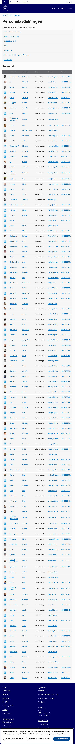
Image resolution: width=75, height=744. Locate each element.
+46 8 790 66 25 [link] (66, 324)
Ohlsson (12, 454)
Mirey (24, 257)
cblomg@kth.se (53, 108)
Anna (24, 402)
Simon (24, 87)
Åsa (23, 324)
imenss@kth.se (53, 588)
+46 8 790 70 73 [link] (66, 241)
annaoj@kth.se (53, 470)
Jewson (12, 324)
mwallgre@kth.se (53, 636)
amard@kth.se (53, 402)
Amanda (25, 303)
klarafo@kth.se (53, 210)
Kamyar (24, 677)
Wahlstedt (13, 625)
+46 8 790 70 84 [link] (66, 511)
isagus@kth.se (53, 246)
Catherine (25, 77)
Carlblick (13, 151)
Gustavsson (13, 241)
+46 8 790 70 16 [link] (66, 156)
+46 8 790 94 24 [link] (66, 146)
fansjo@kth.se (53, 567)
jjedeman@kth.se (53, 319)
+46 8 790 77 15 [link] (66, 151)
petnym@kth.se (53, 444)
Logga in (69, 2)
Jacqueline (26, 340)
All (10, 82)
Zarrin (12, 677)
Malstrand (13, 397)
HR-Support (8, 50)
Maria (24, 184)
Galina (24, 572)
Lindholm (13, 371)
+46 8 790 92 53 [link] (66, 376)
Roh (23, 490)
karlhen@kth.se (53, 277)
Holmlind (13, 293)
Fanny (24, 567)
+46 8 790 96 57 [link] (66, 480)
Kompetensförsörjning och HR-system (17, 55)
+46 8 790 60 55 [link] (66, 392)
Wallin (12, 641)
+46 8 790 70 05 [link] (66, 141)
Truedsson (13, 610)
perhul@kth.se (53, 485)
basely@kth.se (53, 97)
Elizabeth (25, 82)
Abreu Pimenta (15, 77)
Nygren (12, 433)
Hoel (11, 288)
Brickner (12, 130)
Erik (23, 361)
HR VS (6, 46)
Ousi (11, 480)
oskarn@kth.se (53, 418)
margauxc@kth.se (53, 146)
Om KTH (5, 702)
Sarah (24, 350)
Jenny (24, 319)
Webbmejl (41, 702)
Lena (24, 651)
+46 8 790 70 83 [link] (66, 418)
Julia (24, 506)
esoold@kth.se (53, 577)
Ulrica (24, 496)
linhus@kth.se (53, 309)
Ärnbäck (12, 87)
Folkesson (13, 210)
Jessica (24, 610)
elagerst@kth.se (53, 355)
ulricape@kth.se (53, 496)
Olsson (12, 475)
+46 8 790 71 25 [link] (66, 620)
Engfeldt (12, 179)
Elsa (23, 577)
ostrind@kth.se (53, 582)
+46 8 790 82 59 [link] (66, 413)
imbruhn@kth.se (53, 136)
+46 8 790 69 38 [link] (66, 529)
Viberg (12, 615)
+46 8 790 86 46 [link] (66, 136)
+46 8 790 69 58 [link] (66, 496)
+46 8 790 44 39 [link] (66, 407)
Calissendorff (14, 146)
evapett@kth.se (53, 501)
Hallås (12, 252)
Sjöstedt (12, 555)
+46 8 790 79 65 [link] (66, 672)
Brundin (12, 141)
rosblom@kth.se (53, 529)
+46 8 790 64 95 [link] (66, 449)
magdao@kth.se (53, 480)
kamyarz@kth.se (53, 677)
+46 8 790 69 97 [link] (66, 534)
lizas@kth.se (52, 555)
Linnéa (24, 309)
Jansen (12, 314)
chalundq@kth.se (53, 387)
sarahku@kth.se (53, 350)
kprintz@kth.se (53, 511)
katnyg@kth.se (53, 433)
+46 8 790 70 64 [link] (66, 657)
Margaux (25, 146)
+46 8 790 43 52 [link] (66, 561)
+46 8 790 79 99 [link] (66, 605)
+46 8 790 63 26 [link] (66, 194)
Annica (24, 215)
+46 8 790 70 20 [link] (66, 210)
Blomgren (13, 108)
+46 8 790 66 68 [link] (66, 355)
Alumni (4, 709)
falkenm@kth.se (53, 200)
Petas (11, 490)
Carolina (25, 465)
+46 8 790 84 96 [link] (66, 179)
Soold (12, 577)
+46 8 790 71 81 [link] (66, 262)
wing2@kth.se (53, 672)
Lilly (23, 179)
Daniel (24, 631)
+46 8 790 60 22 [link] (66, 267)
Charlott (25, 387)
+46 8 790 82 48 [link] (66, 610)
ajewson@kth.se (53, 324)
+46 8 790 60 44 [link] (66, 257)
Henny (24, 549)
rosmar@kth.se (53, 657)
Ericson (12, 189)
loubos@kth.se (53, 119)
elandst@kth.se (53, 361)
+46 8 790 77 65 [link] (66, 236)
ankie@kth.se (52, 141)
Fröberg (12, 215)
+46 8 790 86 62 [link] (66, 501)
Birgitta (24, 113)
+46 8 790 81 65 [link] (66, 555)
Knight (12, 340)
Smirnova (13, 572)
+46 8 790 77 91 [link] (66, 517)
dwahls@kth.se (53, 631)
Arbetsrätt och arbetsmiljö (12, 32)
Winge (12, 672)
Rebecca (25, 376)
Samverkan (6, 698)
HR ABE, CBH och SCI (11, 36)
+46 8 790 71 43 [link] (66, 125)
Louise (24, 119)
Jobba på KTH (43, 724)
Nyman (12, 444)
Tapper (12, 594)
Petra (24, 534)
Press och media (43, 728)
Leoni (11, 366)
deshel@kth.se (53, 272)
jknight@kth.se (53, 340)
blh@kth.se (52, 283)
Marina (24, 335)
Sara (23, 366)
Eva (23, 125)
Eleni (24, 439)
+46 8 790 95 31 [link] (66, 283)
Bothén (12, 125)
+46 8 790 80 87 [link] (66, 646)
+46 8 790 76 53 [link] (66, 636)
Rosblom (13, 529)
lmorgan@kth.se (53, 413)
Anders (24, 314)
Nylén (12, 439)
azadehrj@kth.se (53, 523)
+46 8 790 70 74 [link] (66, 423)
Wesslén (12, 657)
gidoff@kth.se (53, 226)
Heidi (24, 449)
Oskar (24, 418)
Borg (11, 113)
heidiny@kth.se (53, 449)
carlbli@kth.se (53, 151)
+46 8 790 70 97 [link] (66, 87)
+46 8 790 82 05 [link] (66, 465)
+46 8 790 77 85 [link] (66, 677)
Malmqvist (13, 392)
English (62, 8)
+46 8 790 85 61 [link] (66, 252)
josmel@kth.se (53, 407)
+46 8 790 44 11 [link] (66, 82)
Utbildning (6, 691)
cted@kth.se (52, 600)
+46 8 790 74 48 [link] (66, 433)
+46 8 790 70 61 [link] (66, 631)
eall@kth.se (52, 82)
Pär (23, 189)
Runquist (13, 539)
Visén (11, 620)
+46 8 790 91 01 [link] (66, 567)
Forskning (5, 694)
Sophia (24, 103)
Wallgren (13, 636)
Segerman (13, 544)
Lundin (12, 381)
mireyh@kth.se (53, 257)
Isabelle (25, 246)
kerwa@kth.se (53, 646)
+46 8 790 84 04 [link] (66, 161)
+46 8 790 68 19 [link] (66, 298)
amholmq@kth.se (53, 303)
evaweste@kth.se (53, 662)
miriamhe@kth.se (53, 267)
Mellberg (13, 407)
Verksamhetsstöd (12, 15)
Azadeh (25, 523)
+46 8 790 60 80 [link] (66, 108)
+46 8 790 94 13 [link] (66, 77)
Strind (12, 582)
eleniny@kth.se (53, 439)
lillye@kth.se (52, 179)
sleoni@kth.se (53, 366)
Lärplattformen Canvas (46, 698)
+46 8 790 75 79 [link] (66, 288)
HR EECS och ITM (10, 41)
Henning (12, 277)
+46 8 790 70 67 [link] (66, 588)
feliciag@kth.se (53, 236)
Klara (24, 210)
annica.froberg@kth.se (53, 215)
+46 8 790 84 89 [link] (66, 402)
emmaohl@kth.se (53, 454)
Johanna (25, 151)
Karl (23, 277)
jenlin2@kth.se (53, 371)
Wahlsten (13, 631)
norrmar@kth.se (53, 428)
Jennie (24, 194)
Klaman (12, 335)
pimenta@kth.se (53, 77)
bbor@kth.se (52, 113)
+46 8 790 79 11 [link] (66, 167)
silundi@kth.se (53, 381)
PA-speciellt (8, 59)
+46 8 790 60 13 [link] (66, 103)
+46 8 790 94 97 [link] (66, 544)
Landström (13, 361)
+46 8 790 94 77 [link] (66, 220)
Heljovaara (13, 267)
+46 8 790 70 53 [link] (66, 173)
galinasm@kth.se (53, 572)
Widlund (12, 667)
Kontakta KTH (43, 720)
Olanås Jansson (15, 470)
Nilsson (12, 423)
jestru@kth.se (52, 610)
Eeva (24, 355)
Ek (10, 161)
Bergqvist (13, 103)
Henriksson (13, 283)
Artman (12, 92)
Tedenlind (13, 600)
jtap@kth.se (52, 594)
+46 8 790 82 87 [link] (66, 397)
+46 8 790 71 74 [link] (66, 523)
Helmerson (13, 272)
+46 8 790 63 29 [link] (66, 381)
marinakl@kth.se (53, 335)
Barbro (24, 252)
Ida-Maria (25, 136)
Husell (12, 309)
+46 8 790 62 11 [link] (66, 350)
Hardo (12, 257)
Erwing (12, 194)
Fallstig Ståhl (14, 205)
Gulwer (12, 231)
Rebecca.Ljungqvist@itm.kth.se (53, 376)
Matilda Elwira (27, 130)
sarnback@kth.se (53, 87)
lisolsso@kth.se (53, 475)
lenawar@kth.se (53, 651)
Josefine (25, 92)
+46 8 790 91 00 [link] (66, 184)
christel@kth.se (53, 641)
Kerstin (24, 646)
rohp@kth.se (52, 490)
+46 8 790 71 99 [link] (66, 485)
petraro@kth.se (53, 534)
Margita (25, 423)
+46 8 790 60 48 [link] (66, 594)
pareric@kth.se (53, 189)
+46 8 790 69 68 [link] (66, 231)
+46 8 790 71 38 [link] (66, 371)
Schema (41, 691)
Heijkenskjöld (14, 262)
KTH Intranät (6, 713)
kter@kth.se (52, 605)
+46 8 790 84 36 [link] (66, 277)
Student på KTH (7, 706)
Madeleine (26, 293)
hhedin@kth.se (53, 397)
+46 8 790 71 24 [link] (66, 92)
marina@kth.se (53, 459)
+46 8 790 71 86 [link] (66, 387)
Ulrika (24, 288)
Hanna (24, 298)
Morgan (12, 413)
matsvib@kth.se (53, 615)
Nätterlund (13, 418)
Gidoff (12, 226)
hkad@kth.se (52, 544)
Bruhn (12, 136)
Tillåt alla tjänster (62, 739)
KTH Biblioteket (7, 722)
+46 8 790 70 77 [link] (66, 215)
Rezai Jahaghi (14, 523)
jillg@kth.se (52, 220)
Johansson (13, 329)
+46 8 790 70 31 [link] (66, 319)
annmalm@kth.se (53, 392)
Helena (24, 544)
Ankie (24, 141)
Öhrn (11, 465)
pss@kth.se (52, 561)
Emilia (24, 226)
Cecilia (24, 161)
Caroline (25, 600)
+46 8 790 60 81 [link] (66, 272)
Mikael (24, 620)
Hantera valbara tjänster (14, 739)
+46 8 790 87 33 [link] (66, 97)
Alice (24, 625)
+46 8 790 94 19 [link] (66, 293)
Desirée (25, 272)
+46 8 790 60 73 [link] (66, 309)
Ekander (12, 167)
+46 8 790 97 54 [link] (66, 667)
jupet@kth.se (52, 506)
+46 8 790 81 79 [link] (66, 246)
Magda (24, 480)
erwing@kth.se (53, 194)
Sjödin (12, 549)
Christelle (25, 641)
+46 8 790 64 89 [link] (66, 314)
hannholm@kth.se (53, 298)
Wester (12, 662)
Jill (23, 220)
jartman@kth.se (53, 92)
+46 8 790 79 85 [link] (66, 459)
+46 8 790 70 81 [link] (66, 490)
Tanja (24, 205)
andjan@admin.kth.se (53, 314)
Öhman (12, 459)
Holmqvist (13, 298)
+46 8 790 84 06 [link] (66, 549)
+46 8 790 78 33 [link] (66, 439)
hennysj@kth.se (53, 549)
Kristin (24, 511)
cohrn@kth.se (52, 465)
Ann (23, 262)
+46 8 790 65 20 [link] (66, 340)
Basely (12, 97)
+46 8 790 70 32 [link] (66, 205)
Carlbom (12, 156)
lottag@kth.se (53, 241)
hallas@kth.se (52, 252)
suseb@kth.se (52, 173)
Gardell (12, 220)
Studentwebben (15, 2)
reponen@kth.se (53, 517)
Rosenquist (13, 534)
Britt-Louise (26, 283)
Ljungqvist (13, 376)
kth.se (6, 2)
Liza (23, 555)
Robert (24, 529)
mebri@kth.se (52, 130)
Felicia (24, 236)
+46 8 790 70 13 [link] (66, 335)
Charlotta (25, 672)
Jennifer (25, 371)
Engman (12, 184)
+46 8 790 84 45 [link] (66, 506)
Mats (24, 615)
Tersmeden (13, 605)
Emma (24, 454)
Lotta (24, 241)
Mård (11, 402)
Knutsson (13, 345)
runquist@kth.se (53, 539)
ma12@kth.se (52, 231)
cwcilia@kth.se (53, 161)
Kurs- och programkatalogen (48, 694)
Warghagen (13, 651)
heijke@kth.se (53, 262)
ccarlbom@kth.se (53, 156)
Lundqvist (13, 387)
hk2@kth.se (52, 345)
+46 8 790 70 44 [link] (66, 641)
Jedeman (13, 319)
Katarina (25, 433)
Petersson (13, 496)
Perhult (12, 485)
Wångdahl (13, 646)
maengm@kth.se (53, 184)
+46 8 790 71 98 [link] (66, 539)
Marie (24, 428)
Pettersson (13, 501)
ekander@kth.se (53, 167)
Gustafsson (13, 236)
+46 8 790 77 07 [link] (66, 345)
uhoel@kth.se (52, 288)
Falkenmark (13, 200)
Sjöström (13, 567)
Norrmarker (13, 428)
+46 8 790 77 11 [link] (66, 189)
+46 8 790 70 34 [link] (66, 113)
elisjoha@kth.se (53, 329)
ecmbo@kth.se (53, 125)
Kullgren (12, 350)
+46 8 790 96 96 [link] (66, 366)
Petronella (25, 444)
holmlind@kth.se (53, 293)
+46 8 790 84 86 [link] (66, 428)
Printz (12, 511)
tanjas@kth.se (53, 205)
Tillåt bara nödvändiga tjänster (39, 739)
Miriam (24, 267)
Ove (23, 582)
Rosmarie (25, 657)
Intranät (25, 2)
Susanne (25, 97)
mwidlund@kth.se (53, 667)
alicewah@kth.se (53, 625)
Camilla (25, 108)
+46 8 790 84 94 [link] (66, 329)
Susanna (25, 173)
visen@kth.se (52, 620)
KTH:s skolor (6, 726)
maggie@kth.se (53, 423)
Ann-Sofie (25, 485)
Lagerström (13, 355)
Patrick (24, 561)
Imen (24, 588)
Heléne (24, 397)
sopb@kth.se (52, 103)
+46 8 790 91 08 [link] (66, 470)
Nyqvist (12, 449)
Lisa (23, 413)
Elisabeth (25, 329)
